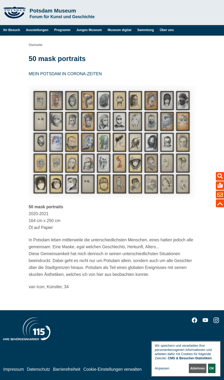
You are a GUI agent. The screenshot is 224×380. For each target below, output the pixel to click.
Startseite (35, 45)
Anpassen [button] (162, 368)
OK (211, 368)
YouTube (205, 320)
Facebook (194, 320)
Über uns (167, 30)
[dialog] (186, 358)
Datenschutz (38, 369)
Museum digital (119, 30)
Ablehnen (197, 368)
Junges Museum (89, 30)
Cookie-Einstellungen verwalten (112, 369)
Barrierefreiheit (66, 369)
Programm (62, 30)
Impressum (13, 369)
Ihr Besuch (11, 30)
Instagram (216, 320)
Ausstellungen (37, 30)
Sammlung (145, 30)
